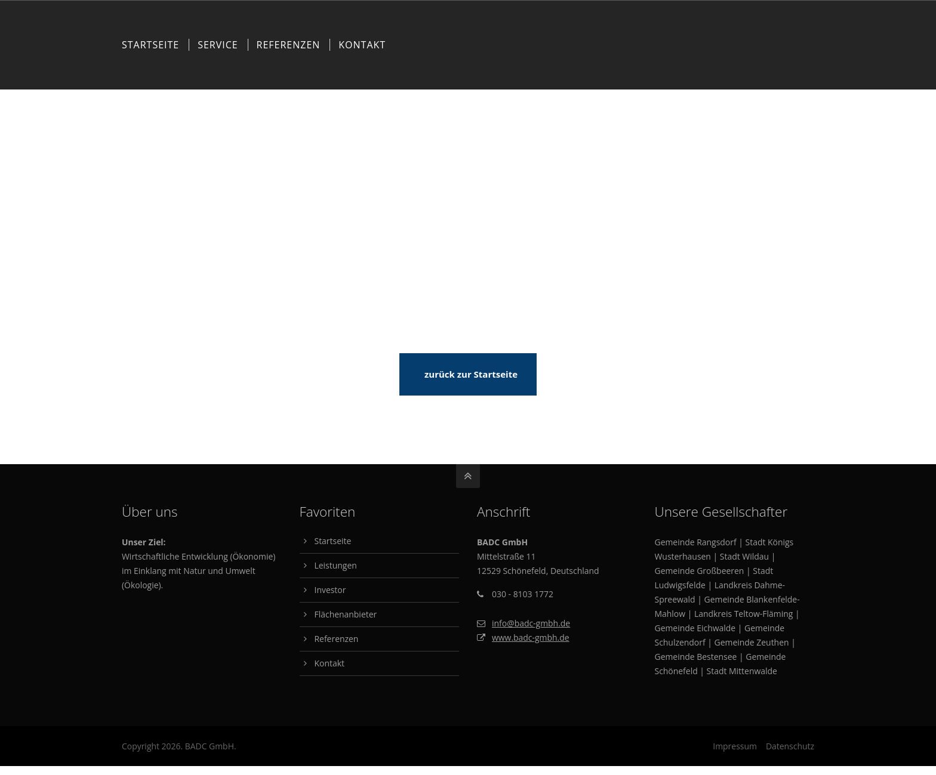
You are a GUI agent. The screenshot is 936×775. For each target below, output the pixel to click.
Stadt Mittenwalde (742, 671)
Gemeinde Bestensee (696, 656)
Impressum (735, 746)
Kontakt (329, 663)
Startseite (333, 540)
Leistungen (336, 565)
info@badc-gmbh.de (531, 623)
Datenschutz (790, 746)
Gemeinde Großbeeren (699, 570)
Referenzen (337, 638)
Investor (330, 589)
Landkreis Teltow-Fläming (743, 613)
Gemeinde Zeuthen (752, 642)
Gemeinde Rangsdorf (696, 542)
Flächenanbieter (346, 614)
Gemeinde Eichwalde (695, 628)
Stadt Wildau (744, 556)
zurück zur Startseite (471, 374)
